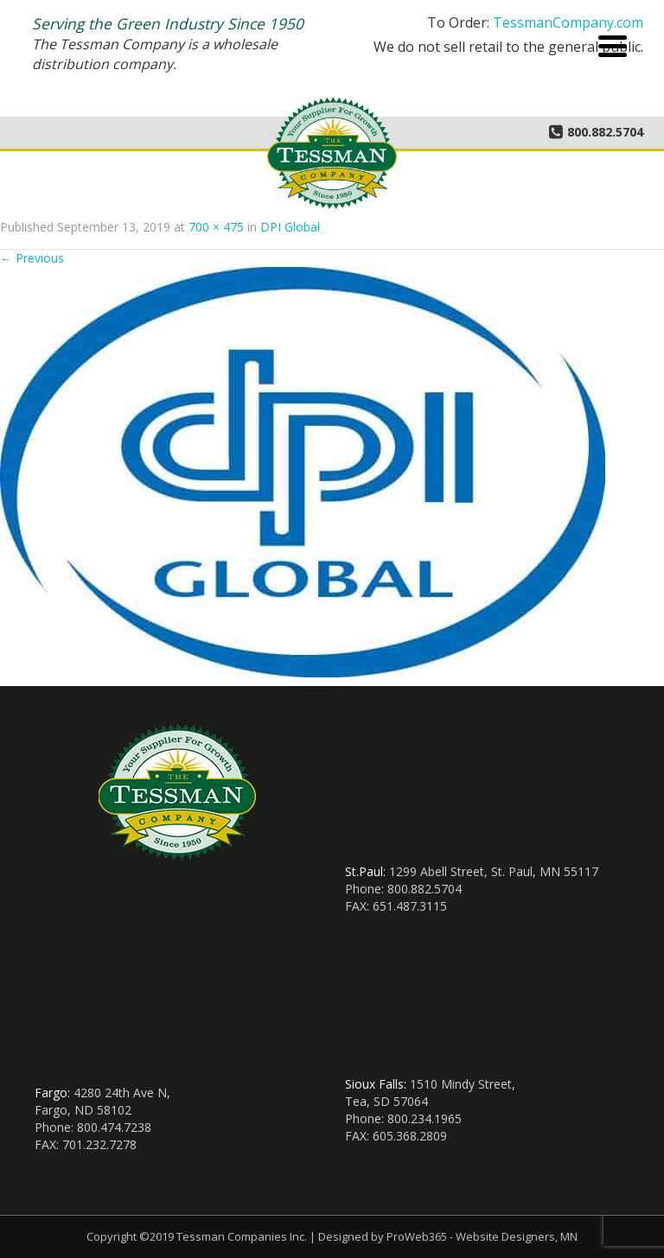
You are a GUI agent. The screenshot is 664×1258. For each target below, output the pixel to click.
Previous (32, 258)
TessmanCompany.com (568, 22)
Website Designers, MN (517, 1236)
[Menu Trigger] (612, 44)
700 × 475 (216, 227)
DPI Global (290, 227)
